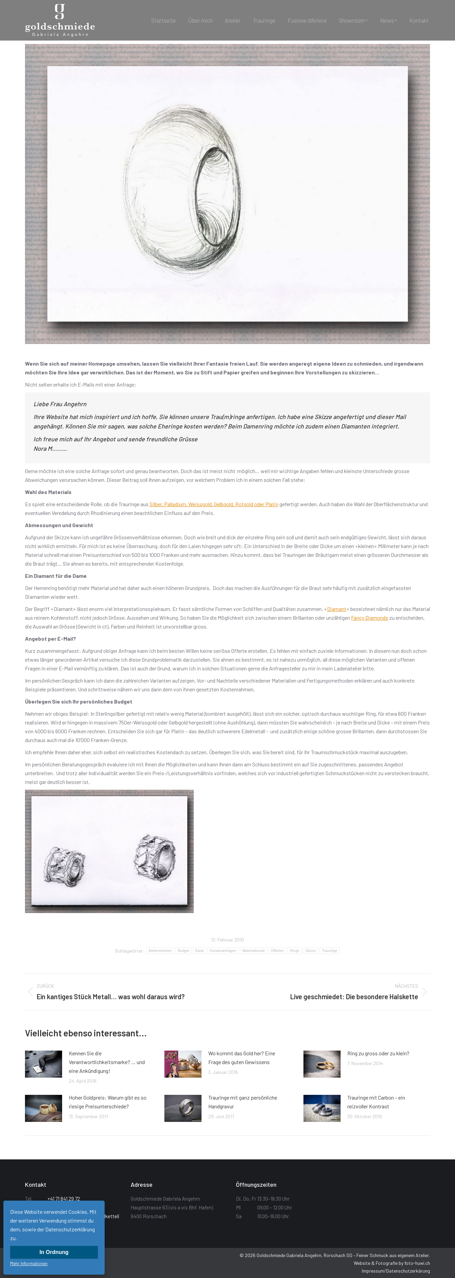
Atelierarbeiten (160, 951)
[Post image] (43, 1064)
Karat (199, 951)
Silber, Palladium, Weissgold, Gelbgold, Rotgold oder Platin (214, 504)
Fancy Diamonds (369, 617)
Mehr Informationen (29, 1263)
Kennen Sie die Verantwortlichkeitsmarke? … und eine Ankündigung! (107, 1062)
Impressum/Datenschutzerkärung (396, 1271)
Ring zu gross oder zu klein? (378, 1053)
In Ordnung (54, 1252)
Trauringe (329, 951)
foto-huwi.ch (417, 1263)
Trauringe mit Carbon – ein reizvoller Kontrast (376, 1101)
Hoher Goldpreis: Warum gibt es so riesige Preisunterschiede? (107, 1101)
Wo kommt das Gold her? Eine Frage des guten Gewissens (241, 1057)
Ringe (294, 951)
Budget (183, 951)
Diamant (336, 609)
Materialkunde (253, 951)
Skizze (310, 951)
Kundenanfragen (223, 951)
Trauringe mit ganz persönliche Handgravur (242, 1101)
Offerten (277, 951)
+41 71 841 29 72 (64, 1199)
